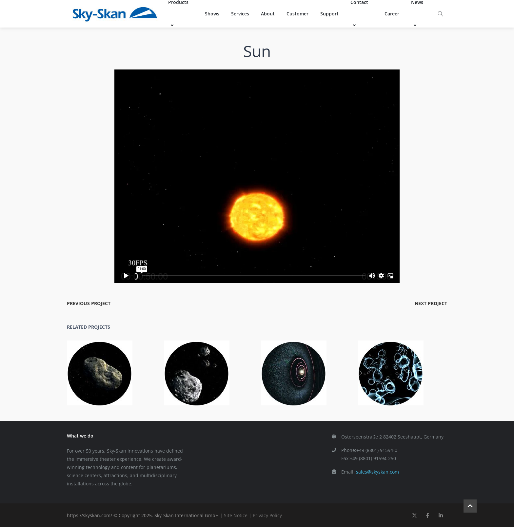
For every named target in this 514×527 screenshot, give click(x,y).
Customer (297, 13)
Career (392, 13)
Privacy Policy (267, 515)
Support (329, 13)
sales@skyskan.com (377, 472)
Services (240, 13)
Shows (212, 13)
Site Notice (235, 515)
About (268, 13)
